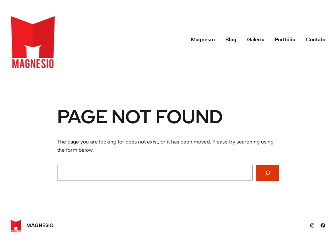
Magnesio (40, 225)
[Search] (267, 173)
